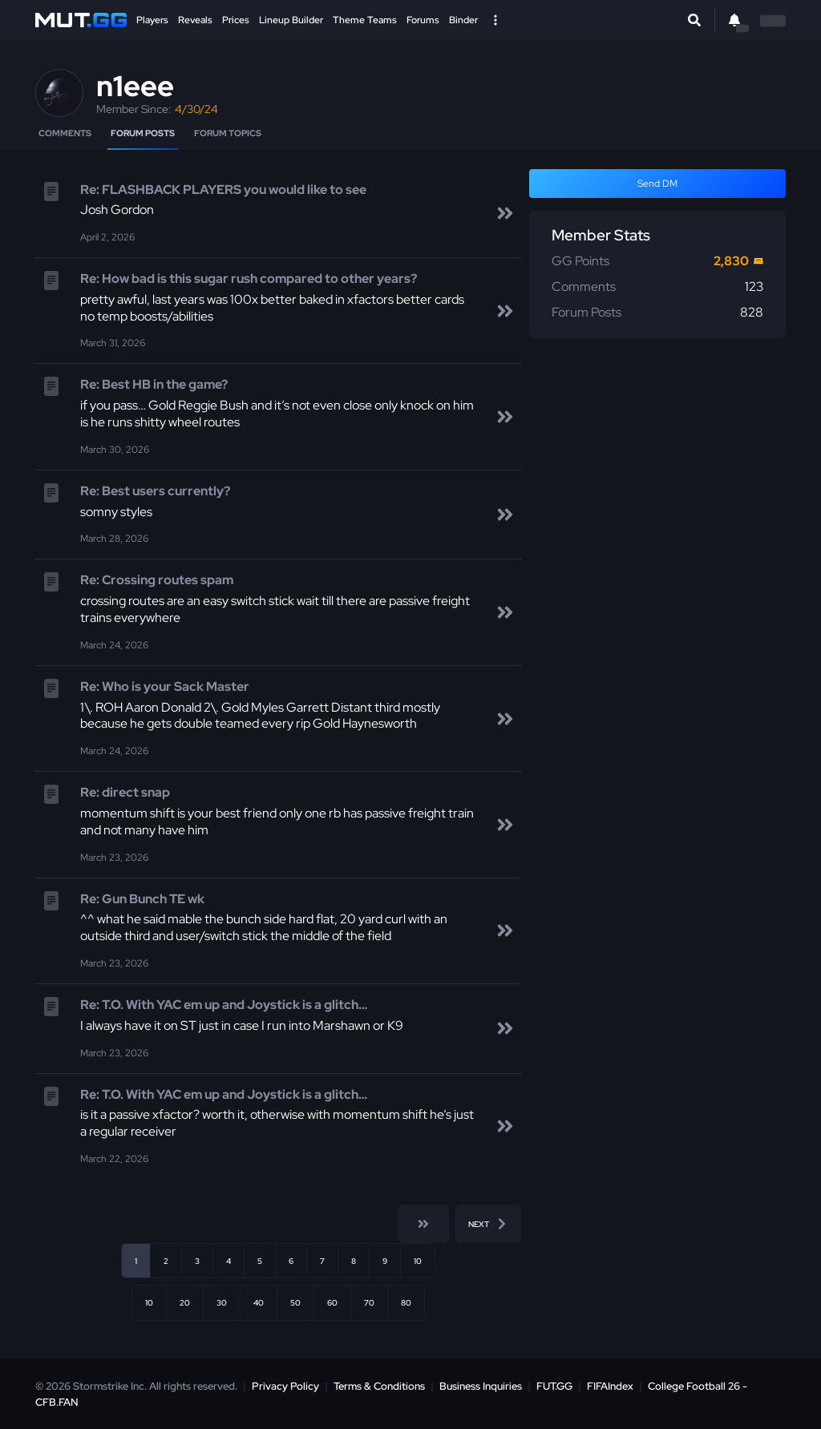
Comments (64, 133)
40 (258, 1302)
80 (406, 1302)
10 (418, 1260)
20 (185, 1302)
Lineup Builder (291, 20)
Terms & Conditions (379, 1386)
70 (369, 1302)
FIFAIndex (610, 1386)
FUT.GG (554, 1386)
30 (221, 1302)
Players (152, 20)
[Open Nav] (495, 20)
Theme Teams (365, 20)
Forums (422, 20)
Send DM (657, 183)
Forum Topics (227, 133)
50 (295, 1302)
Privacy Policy (285, 1386)
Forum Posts (143, 133)
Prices (235, 20)
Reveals (195, 20)
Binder (463, 20)
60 (332, 1302)
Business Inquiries (480, 1386)
